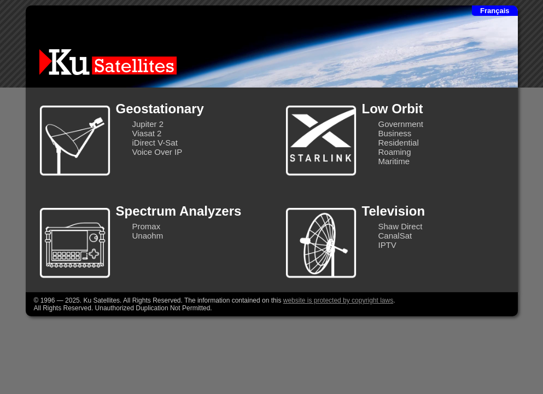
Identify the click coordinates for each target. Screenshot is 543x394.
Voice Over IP (157, 152)
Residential (398, 142)
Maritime (394, 161)
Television (393, 211)
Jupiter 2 (148, 124)
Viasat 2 (147, 133)
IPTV (387, 245)
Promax (146, 226)
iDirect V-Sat (155, 142)
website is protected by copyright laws (338, 300)
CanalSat (395, 235)
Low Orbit (392, 108)
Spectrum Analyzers (179, 211)
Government (401, 124)
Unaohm (148, 235)
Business (395, 133)
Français (494, 11)
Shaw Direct (400, 226)
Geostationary (160, 108)
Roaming (394, 152)
